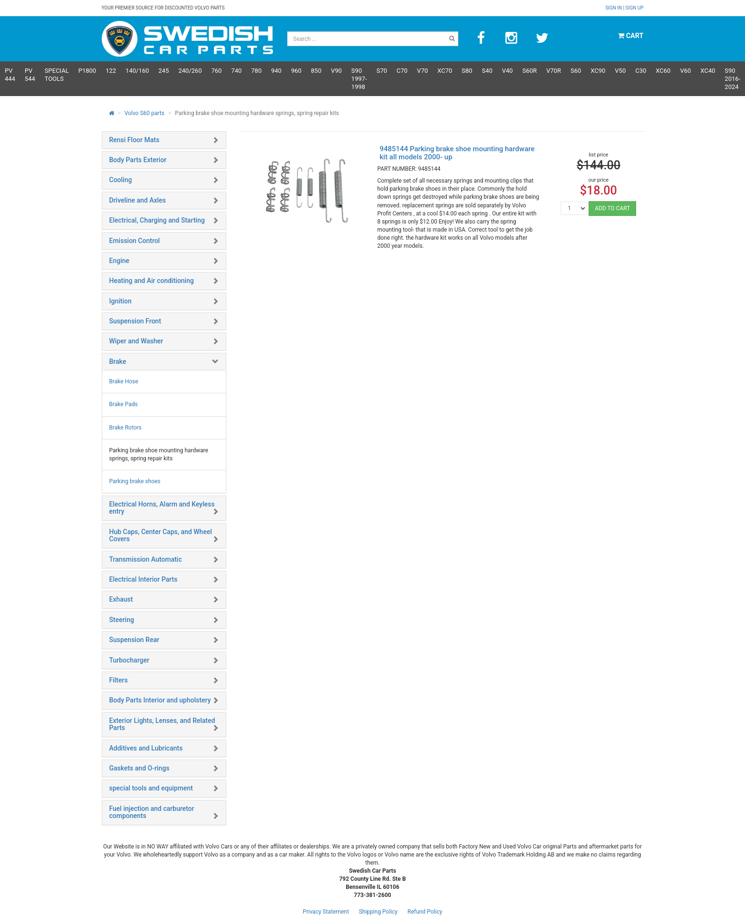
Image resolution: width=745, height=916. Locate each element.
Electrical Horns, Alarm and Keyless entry (162, 507)
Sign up (635, 7)
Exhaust (121, 599)
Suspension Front (135, 321)
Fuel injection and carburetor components (151, 812)
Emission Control (134, 240)
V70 (422, 70)
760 (216, 70)
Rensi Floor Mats (134, 140)
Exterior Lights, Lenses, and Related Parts (162, 724)
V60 (685, 70)
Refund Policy (424, 911)
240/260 (190, 70)
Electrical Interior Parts (143, 579)
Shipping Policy (378, 911)
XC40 (707, 70)
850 (316, 70)
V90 (336, 70)
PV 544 (30, 74)
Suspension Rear (134, 639)
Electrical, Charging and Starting (157, 220)
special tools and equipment (151, 788)
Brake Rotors (125, 427)
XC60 (663, 70)
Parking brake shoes (135, 481)
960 (296, 70)
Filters (118, 680)
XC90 (597, 70)
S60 (576, 70)
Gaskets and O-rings (139, 768)
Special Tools (57, 74)
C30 (640, 70)
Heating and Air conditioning (151, 280)
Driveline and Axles (137, 200)
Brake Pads (123, 404)
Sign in (614, 7)
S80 (467, 70)
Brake (117, 361)
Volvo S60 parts (144, 113)
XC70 (444, 70)
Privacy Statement (326, 911)
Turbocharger (129, 660)
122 (111, 70)
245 (163, 70)
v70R (553, 70)
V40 (507, 70)
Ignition (120, 301)
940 (276, 70)
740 (236, 70)
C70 (402, 70)
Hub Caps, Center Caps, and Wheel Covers (160, 535)
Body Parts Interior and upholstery (160, 700)
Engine (119, 260)
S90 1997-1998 (359, 78)
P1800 (87, 70)
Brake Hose (123, 381)
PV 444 (10, 74)
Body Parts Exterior (138, 160)
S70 (382, 70)
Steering (121, 620)
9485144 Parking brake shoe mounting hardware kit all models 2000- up (456, 153)
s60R (529, 70)
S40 (487, 70)
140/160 (137, 70)
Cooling (120, 180)
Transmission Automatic (145, 559)
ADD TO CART (612, 208)
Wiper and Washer (136, 341)
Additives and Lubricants (146, 748)
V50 (620, 70)
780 (256, 70)
